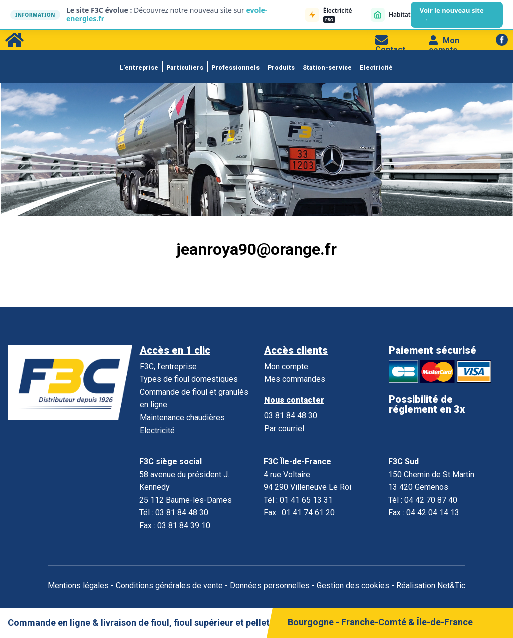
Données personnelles (270, 585)
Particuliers (184, 67)
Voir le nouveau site (452, 15)
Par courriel (284, 428)
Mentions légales (78, 585)
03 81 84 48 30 (290, 415)
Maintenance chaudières (182, 417)
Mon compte (444, 45)
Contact (390, 44)
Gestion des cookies (353, 585)
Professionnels (235, 67)
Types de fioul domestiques (189, 379)
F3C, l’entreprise (168, 366)
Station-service (327, 67)
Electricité (376, 67)
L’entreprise (139, 67)
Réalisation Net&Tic (430, 585)
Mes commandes (294, 379)
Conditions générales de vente (169, 585)
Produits (281, 67)
